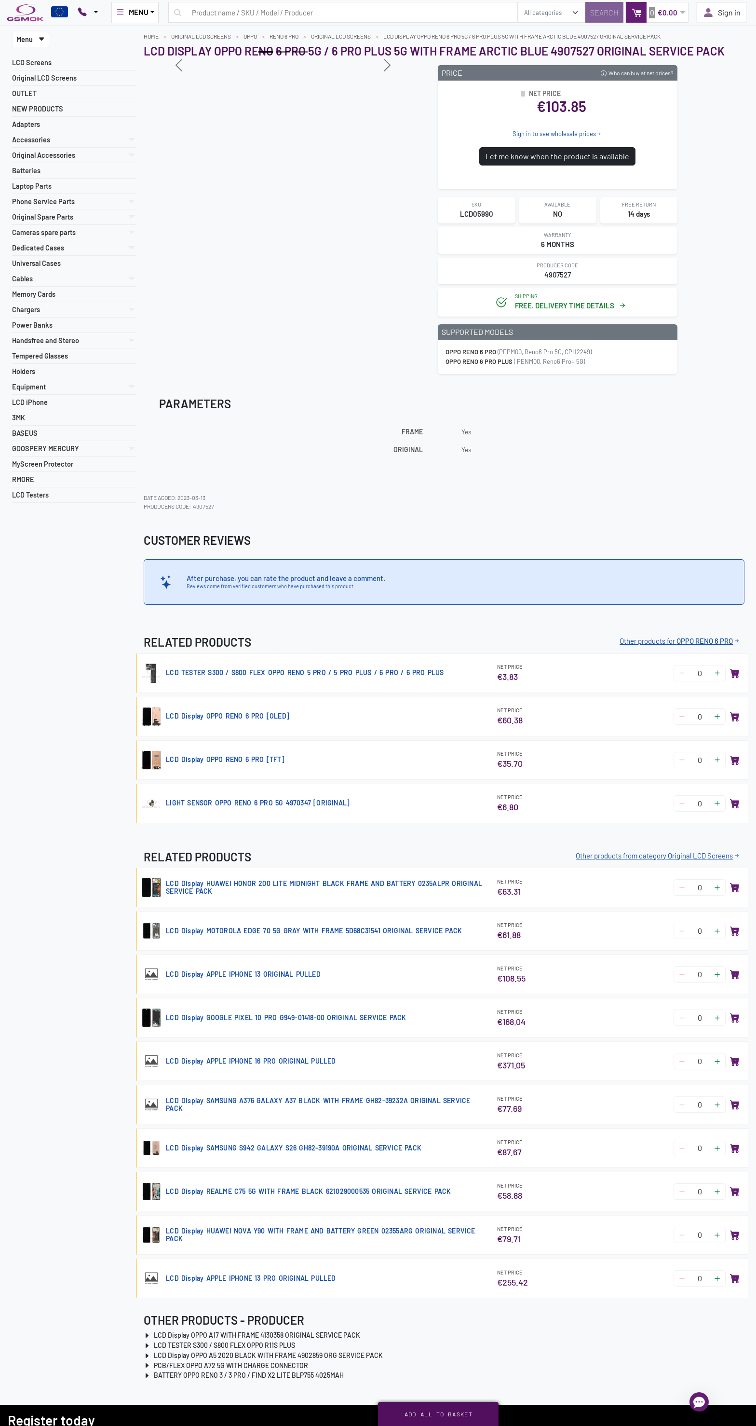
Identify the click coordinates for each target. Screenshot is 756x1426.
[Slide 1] (283, 51)
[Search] (604, 12)
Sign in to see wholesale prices (557, 134)
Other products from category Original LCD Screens (658, 855)
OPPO (250, 36)
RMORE (23, 479)
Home (151, 36)
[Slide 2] (300, 51)
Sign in (721, 12)
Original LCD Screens (44, 78)
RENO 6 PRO (284, 36)
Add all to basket (438, 1414)
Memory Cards (33, 294)
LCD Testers (30, 495)
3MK (18, 418)
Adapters (26, 124)
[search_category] (551, 12)
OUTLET (24, 93)
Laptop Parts (32, 186)
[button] (656, 12)
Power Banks (32, 325)
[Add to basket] (735, 673)
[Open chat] (699, 1401)
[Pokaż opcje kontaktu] (88, 12)
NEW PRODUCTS (37, 109)
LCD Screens (32, 62)
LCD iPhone (30, 402)
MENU (132, 12)
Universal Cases (36, 263)
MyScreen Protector (42, 464)
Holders (23, 371)
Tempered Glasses (40, 356)
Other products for (680, 641)
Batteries (26, 170)
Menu (30, 39)
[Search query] (343, 12)
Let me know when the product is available (557, 156)
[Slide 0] (265, 51)
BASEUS (25, 433)
